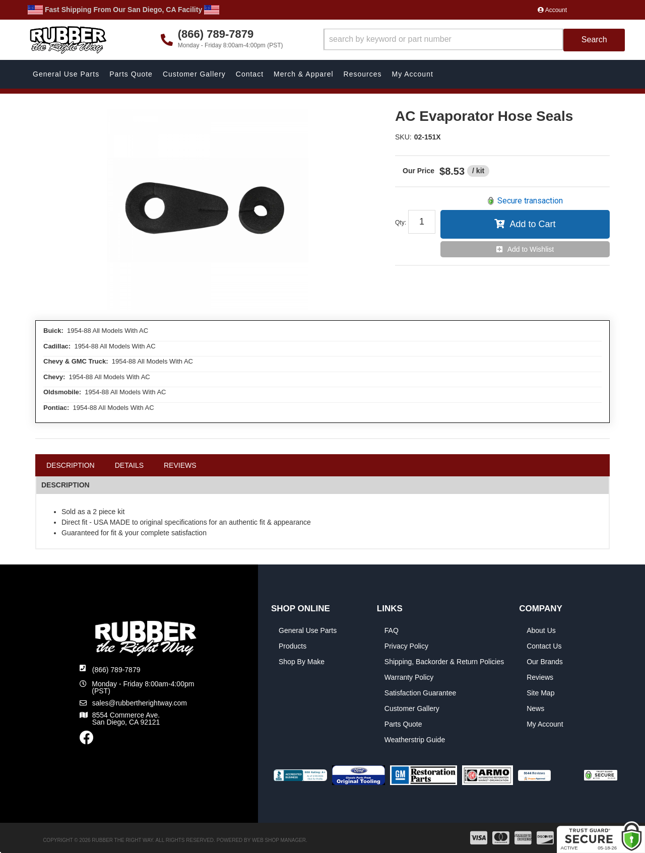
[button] (474, 40)
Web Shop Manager (279, 840)
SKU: (403, 137)
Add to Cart (532, 224)
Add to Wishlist (530, 249)
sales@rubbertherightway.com (139, 702)
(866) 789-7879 (116, 670)
